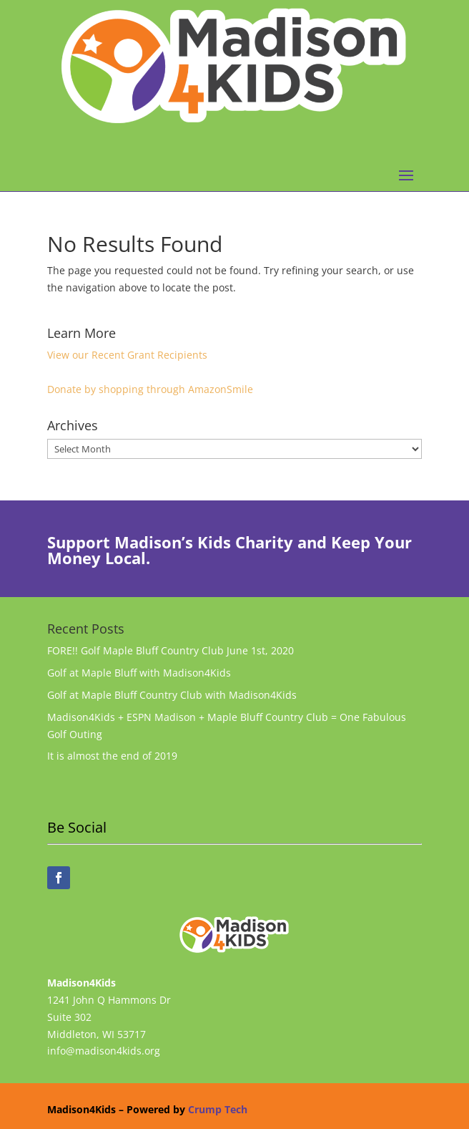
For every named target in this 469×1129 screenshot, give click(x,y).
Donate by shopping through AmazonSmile (150, 389)
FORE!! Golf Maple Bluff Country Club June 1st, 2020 (170, 650)
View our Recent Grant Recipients (127, 355)
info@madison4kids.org (103, 1050)
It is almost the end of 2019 (112, 755)
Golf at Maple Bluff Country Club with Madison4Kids (172, 695)
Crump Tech (217, 1109)
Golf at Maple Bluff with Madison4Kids (139, 672)
